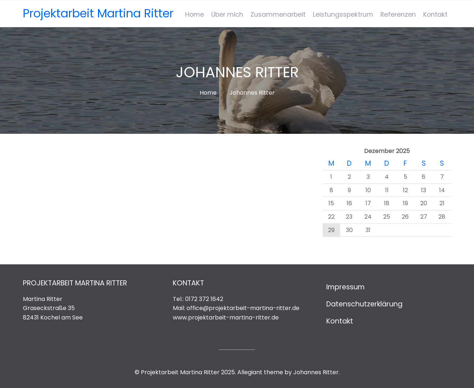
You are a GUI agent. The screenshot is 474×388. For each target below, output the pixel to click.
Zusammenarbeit (278, 14)
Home (194, 14)
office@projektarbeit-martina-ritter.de (243, 308)
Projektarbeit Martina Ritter (98, 13)
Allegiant (249, 372)
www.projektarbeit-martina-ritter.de (226, 317)
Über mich (227, 14)
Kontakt (435, 14)
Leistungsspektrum (343, 14)
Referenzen (398, 14)
